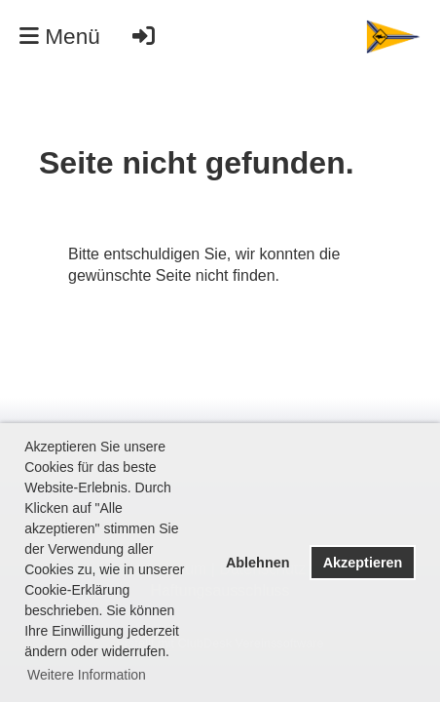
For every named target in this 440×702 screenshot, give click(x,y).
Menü (59, 36)
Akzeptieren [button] (363, 562)
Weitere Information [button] (86, 674)
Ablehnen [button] (258, 562)
